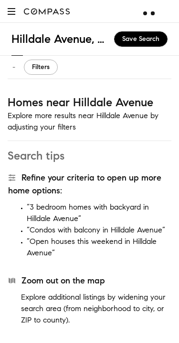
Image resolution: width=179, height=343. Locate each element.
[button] (11, 11)
